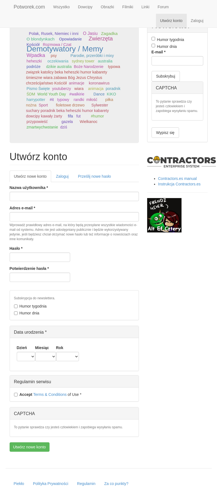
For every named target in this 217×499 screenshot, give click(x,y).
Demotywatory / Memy (65, 49)
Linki (145, 7)
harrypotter (36, 99)
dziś (63, 127)
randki (79, 99)
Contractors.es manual (177, 178)
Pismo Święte (38, 88)
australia (105, 61)
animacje (76, 83)
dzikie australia (59, 66)
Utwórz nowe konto (32, 178)
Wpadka (36, 55)
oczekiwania (58, 61)
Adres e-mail (22, 208)
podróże (34, 66)
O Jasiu (90, 33)
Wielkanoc (89, 121)
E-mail (159, 52)
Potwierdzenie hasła (29, 268)
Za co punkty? (116, 483)
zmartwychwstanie (42, 127)
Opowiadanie (70, 39)
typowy (63, 99)
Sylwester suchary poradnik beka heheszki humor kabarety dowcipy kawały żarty (67, 110)
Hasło (16, 248)
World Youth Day (51, 94)
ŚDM (31, 94)
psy (54, 55)
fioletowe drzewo (70, 105)
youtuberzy (61, 88)
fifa (70, 116)
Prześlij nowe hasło (94, 176)
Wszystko (61, 7)
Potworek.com (29, 7)
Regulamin (86, 483)
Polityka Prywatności (50, 483)
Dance (99, 94)
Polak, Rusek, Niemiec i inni (53, 33)
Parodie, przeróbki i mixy (92, 55)
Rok (59, 348)
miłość (91, 99)
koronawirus (99, 83)
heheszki (34, 61)
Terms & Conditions (50, 394)
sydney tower (83, 61)
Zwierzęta (101, 38)
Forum (163, 7)
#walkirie (76, 94)
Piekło (19, 483)
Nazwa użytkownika (29, 187)
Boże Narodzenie (88, 66)
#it (52, 99)
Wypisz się (165, 132)
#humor (97, 116)
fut (78, 116)
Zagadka (109, 33)
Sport (43, 105)
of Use (47, 394)
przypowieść (37, 121)
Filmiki (127, 7)
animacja (95, 88)
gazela (67, 121)
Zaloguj (197, 20)
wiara (78, 88)
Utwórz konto (171, 20)
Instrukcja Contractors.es (179, 184)
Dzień (22, 348)
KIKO (111, 94)
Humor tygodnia (30, 306)
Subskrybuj (165, 76)
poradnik (113, 88)
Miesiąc (42, 348)
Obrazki (107, 7)
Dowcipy (85, 7)
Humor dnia (26, 313)
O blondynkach (41, 39)
